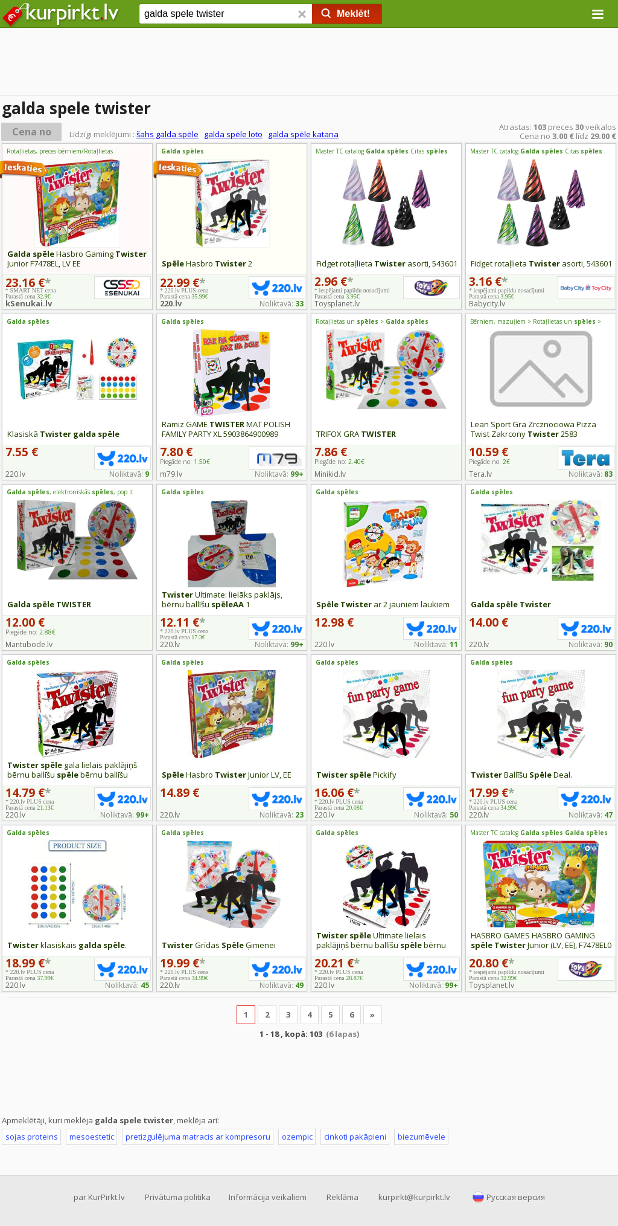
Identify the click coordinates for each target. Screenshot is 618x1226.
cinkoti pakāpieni (355, 1136)
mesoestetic (91, 1136)
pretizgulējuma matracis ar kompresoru (198, 1136)
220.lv (171, 303)
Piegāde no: (185, 461)
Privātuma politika (178, 1197)
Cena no (31, 131)
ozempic (297, 1136)
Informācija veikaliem (268, 1197)
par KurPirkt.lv (99, 1197)
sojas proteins (31, 1136)
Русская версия (515, 1197)
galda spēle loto (233, 134)
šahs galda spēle (167, 134)
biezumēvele (421, 1136)
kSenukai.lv (28, 303)
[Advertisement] (309, 63)
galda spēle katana (303, 134)
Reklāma (342, 1197)
